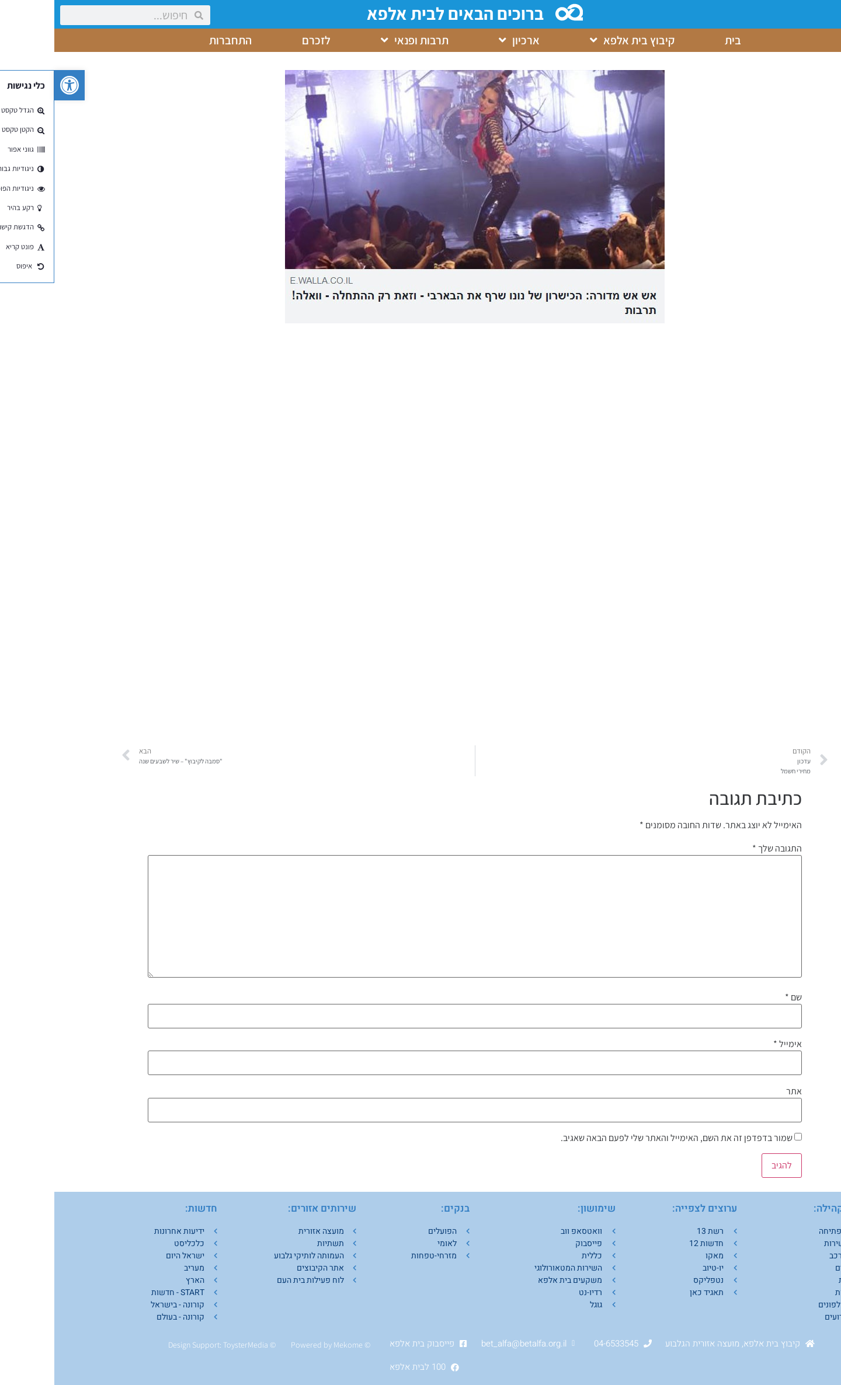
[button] (15, 85)
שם (739, 997)
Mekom (291, 1344)
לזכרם (262, 40)
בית (678, 40)
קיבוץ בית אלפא (578, 40)
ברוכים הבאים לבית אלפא (402, 13)
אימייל (733, 1044)
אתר (740, 1091)
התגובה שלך (723, 848)
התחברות (176, 40)
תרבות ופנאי (360, 40)
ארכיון (464, 40)
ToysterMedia (191, 1344)
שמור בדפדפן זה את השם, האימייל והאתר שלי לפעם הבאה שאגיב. (622, 1138)
